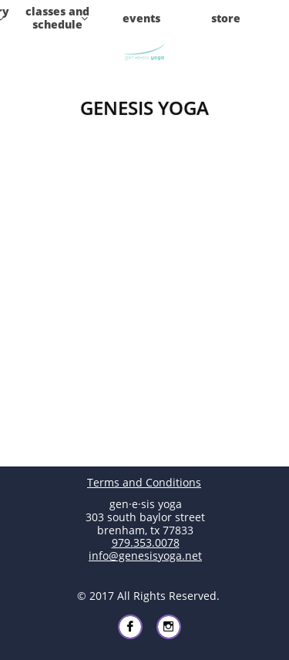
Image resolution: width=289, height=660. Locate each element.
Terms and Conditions (144, 482)
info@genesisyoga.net (145, 555)
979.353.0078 (146, 542)
